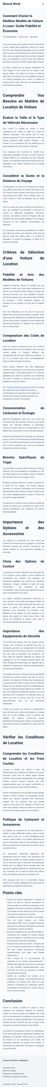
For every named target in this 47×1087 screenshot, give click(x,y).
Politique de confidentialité (13, 1074)
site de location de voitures (18, 387)
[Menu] (43, 4)
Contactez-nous (9, 1068)
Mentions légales (9, 1071)
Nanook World (11, 3)
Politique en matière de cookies (15, 1077)
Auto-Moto (34, 37)
